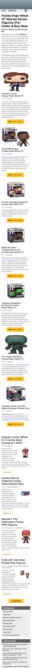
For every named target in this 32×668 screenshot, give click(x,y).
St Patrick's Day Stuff (11, 635)
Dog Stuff (6, 615)
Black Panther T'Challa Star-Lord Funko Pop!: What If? (13, 249)
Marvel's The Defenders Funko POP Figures (13, 522)
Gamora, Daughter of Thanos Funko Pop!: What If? (11, 305)
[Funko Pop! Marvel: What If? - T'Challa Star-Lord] (16, 235)
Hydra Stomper (25, 365)
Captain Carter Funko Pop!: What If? (13, 94)
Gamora (25, 313)
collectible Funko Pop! (12, 157)
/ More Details (15, 122)
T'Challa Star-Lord (11, 260)
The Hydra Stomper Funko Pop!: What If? (13, 357)
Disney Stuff (8, 612)
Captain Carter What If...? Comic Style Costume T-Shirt (15, 440)
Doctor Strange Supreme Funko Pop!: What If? (15, 203)
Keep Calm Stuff (9, 626)
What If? (12, 29)
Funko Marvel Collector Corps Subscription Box (12, 481)
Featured (12, 11)
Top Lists (9, 528)
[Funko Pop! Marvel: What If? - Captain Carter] (16, 81)
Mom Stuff (7, 632)
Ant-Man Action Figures (19, 566)
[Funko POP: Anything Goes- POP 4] (16, 291)
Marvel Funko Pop (12, 487)
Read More (7, 472)
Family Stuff (7, 623)
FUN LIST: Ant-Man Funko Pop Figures (14, 561)
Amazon (9, 98)
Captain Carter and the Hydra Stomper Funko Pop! (16, 407)
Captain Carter (6, 103)
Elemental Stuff (9, 620)
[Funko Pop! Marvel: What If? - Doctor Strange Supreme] (16, 190)
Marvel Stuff (7, 629)
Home (4, 11)
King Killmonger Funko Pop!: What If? (13, 150)
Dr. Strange (5, 210)
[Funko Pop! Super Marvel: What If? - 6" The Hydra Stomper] (16, 344)
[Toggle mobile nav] (29, 10)
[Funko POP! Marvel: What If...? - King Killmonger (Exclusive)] (16, 136)
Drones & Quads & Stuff (12, 617)
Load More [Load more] (16, 601)
